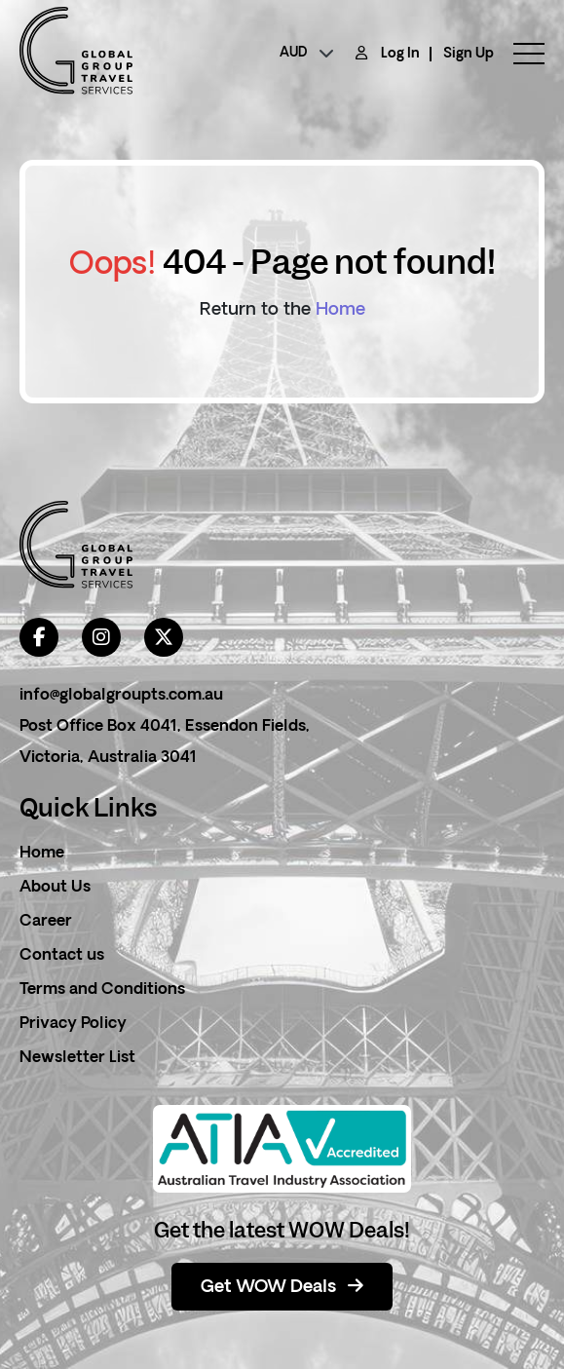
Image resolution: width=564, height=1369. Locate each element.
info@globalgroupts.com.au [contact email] (121, 696)
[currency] (307, 53)
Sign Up (468, 54)
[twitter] (163, 637)
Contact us (61, 956)
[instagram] (101, 637)
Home (340, 310)
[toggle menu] (519, 53)
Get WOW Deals (282, 1287)
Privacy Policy (73, 1024)
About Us (55, 887)
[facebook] (38, 637)
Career (45, 922)
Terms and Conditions (102, 990)
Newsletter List (77, 1058)
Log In (400, 54)
